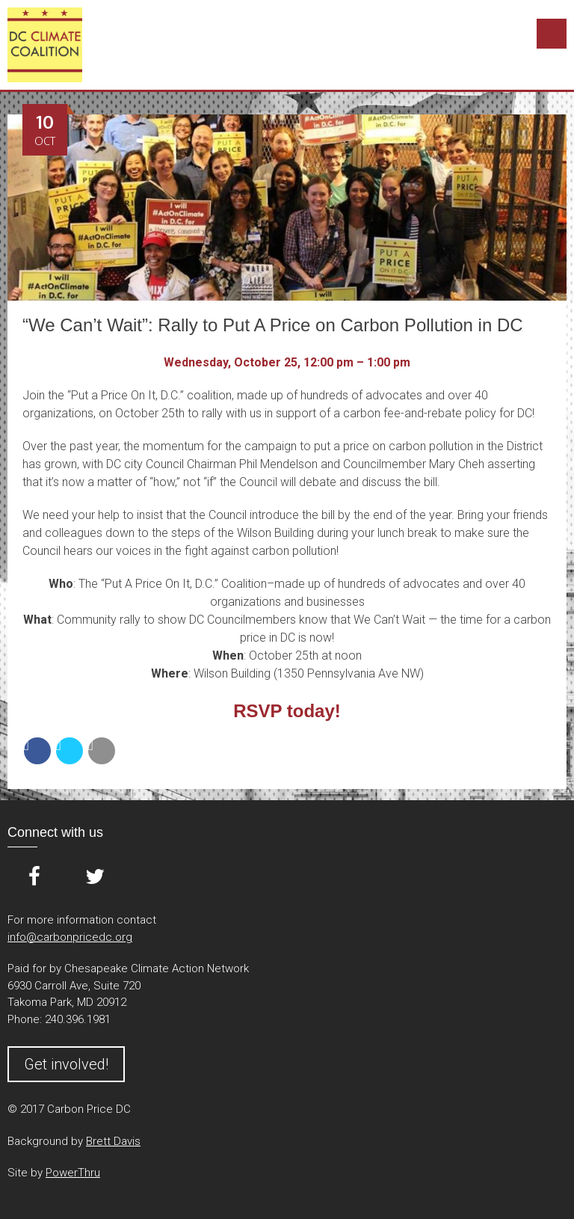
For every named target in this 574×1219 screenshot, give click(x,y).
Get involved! (66, 1064)
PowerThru (73, 1172)
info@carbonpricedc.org (69, 937)
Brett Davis (113, 1141)
